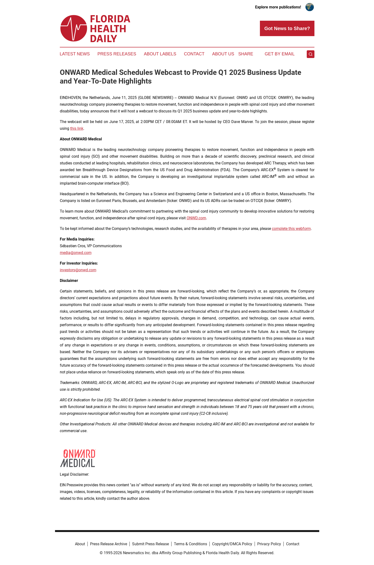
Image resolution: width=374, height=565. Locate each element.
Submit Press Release (150, 544)
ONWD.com (196, 218)
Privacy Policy (269, 544)
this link (76, 128)
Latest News (75, 54)
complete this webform (291, 228)
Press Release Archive (108, 544)
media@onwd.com (76, 252)
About (80, 544)
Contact (194, 54)
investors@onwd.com (78, 270)
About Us (223, 54)
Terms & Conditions (190, 544)
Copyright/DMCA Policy (232, 544)
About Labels (160, 54)
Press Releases (117, 54)
